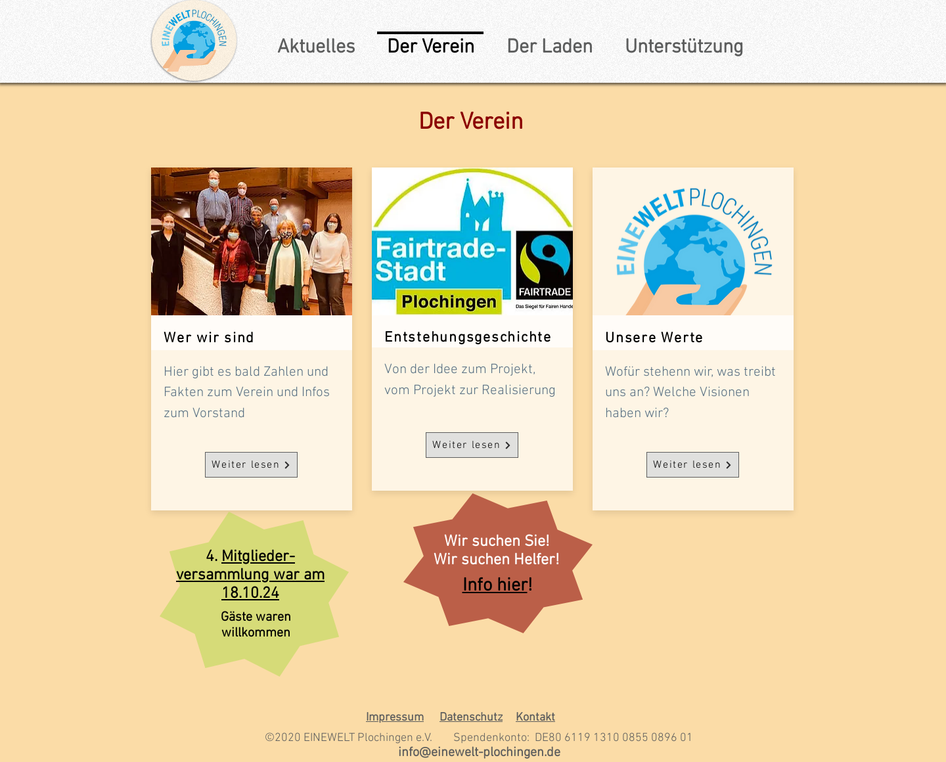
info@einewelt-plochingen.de (479, 753)
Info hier (495, 586)
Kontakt (535, 718)
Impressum (395, 718)
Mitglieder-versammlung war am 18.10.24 (250, 575)
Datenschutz (471, 718)
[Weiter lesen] (251, 465)
